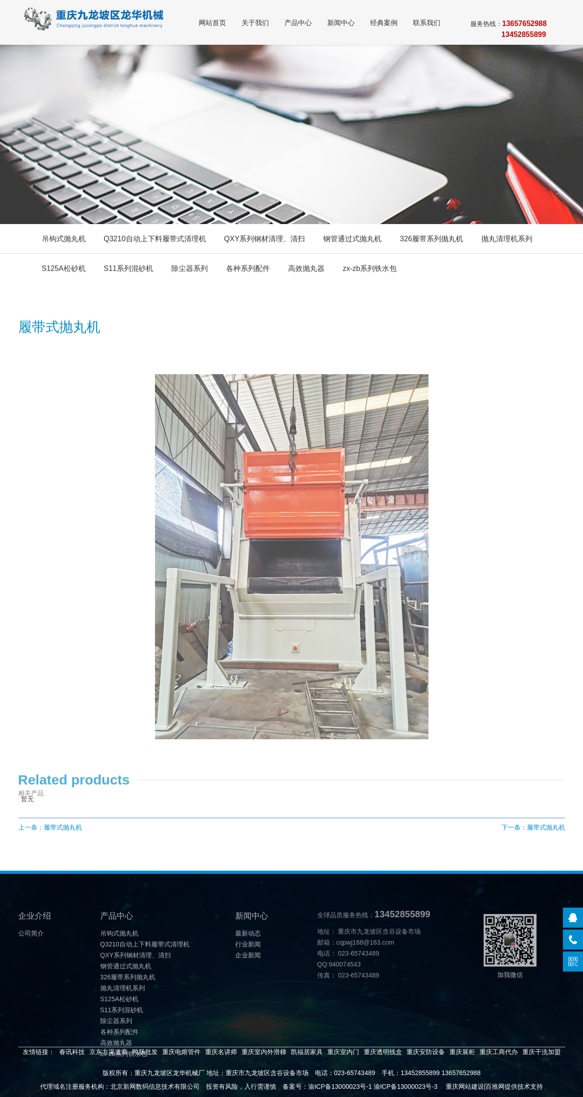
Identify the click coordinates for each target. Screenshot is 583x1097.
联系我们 (426, 22)
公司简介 (31, 949)
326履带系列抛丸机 (431, 241)
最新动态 (248, 949)
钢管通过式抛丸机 (352, 241)
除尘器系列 (189, 270)
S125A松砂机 (64, 270)
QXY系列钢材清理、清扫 (264, 241)
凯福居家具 (307, 1051)
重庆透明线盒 (383, 1051)
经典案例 (383, 22)
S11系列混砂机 (128, 270)
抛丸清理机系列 (506, 241)
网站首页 (212, 22)
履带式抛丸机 (63, 827)
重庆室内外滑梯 (264, 1051)
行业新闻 (248, 960)
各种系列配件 (248, 270)
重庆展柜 (462, 1051)
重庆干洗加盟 (541, 1051)
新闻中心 (341, 22)
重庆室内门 (343, 1051)
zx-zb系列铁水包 (370, 270)
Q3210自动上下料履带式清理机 (155, 241)
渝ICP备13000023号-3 (406, 1086)
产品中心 (298, 22)
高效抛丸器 (306, 270)
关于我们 (255, 22)
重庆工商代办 (499, 1051)
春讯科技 (72, 1051)
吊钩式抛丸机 (64, 241)
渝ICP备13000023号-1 (340, 1086)
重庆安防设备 (426, 1051)
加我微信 (510, 962)
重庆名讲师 (221, 1051)
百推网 (495, 1086)
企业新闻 (248, 971)
